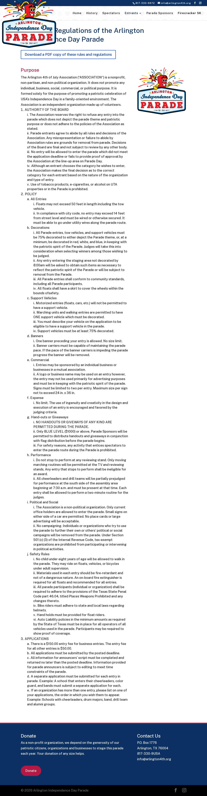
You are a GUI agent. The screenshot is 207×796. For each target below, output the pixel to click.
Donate (31, 771)
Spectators (111, 13)
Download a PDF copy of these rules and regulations (68, 54)
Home (77, 13)
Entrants (131, 13)
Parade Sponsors (159, 13)
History (92, 13)
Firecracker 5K (189, 13)
